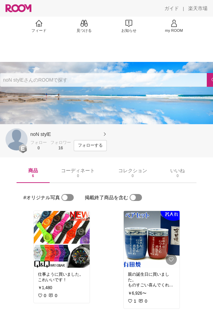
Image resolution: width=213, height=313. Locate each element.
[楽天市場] (197, 8)
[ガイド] (171, 8)
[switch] (67, 197)
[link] (62, 239)
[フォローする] (90, 145)
